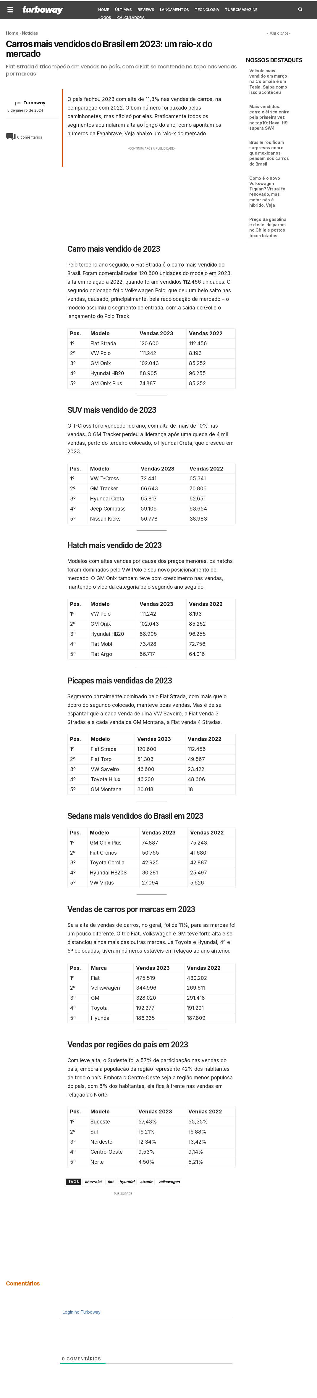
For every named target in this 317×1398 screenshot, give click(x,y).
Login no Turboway (81, 1311)
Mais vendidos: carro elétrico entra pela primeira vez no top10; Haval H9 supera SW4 (269, 117)
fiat (111, 1181)
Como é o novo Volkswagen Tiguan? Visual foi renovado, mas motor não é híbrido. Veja (267, 192)
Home (12, 33)
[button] (300, 8)
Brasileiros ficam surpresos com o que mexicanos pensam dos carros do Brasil (269, 153)
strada (146, 1181)
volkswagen (169, 1181)
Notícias (30, 33)
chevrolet (93, 1181)
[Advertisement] (151, 193)
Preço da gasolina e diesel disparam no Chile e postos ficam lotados (268, 227)
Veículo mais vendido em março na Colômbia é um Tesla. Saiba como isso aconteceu (268, 81)
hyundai (126, 1181)
